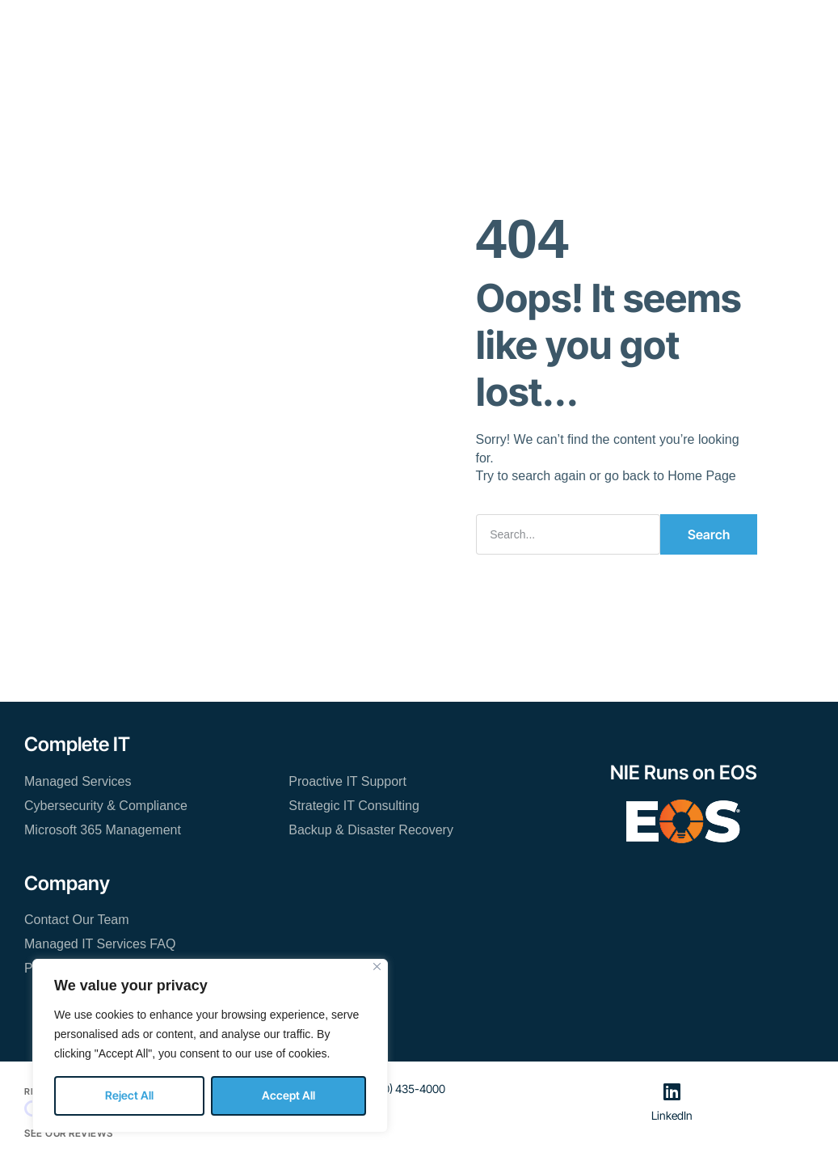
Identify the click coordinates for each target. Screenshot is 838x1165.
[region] (210, 1046)
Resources (415, 23)
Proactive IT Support (347, 781)
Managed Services (78, 781)
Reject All (129, 1095)
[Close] (377, 966)
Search (709, 534)
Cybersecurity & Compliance (105, 806)
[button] (747, 31)
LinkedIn (672, 1115)
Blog (544, 23)
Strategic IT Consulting (353, 806)
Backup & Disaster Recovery (370, 830)
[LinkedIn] (671, 1091)
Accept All (288, 1095)
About (488, 23)
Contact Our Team (377, 71)
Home (196, 23)
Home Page (701, 476)
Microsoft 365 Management (102, 830)
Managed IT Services (299, 23)
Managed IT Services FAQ (99, 944)
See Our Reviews (68, 1133)
